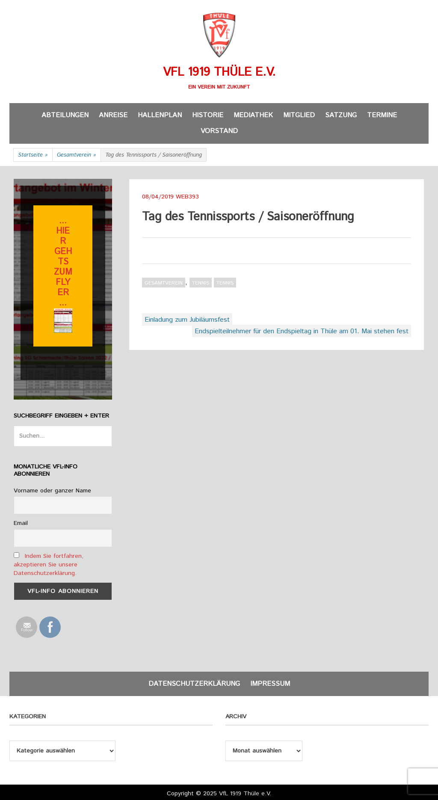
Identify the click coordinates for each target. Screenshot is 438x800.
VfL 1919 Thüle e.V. (219, 72)
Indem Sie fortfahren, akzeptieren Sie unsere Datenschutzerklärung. (48, 565)
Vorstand (219, 131)
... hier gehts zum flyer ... (63, 262)
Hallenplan (160, 115)
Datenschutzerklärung (194, 684)
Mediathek (253, 115)
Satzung (341, 115)
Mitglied (299, 115)
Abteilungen (65, 115)
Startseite (33, 155)
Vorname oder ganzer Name (52, 490)
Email (21, 523)
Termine (382, 115)
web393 (187, 197)
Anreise (113, 115)
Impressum (270, 684)
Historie (207, 115)
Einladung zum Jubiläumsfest (187, 320)
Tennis (200, 283)
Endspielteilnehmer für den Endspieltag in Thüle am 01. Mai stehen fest (301, 331)
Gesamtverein (76, 155)
